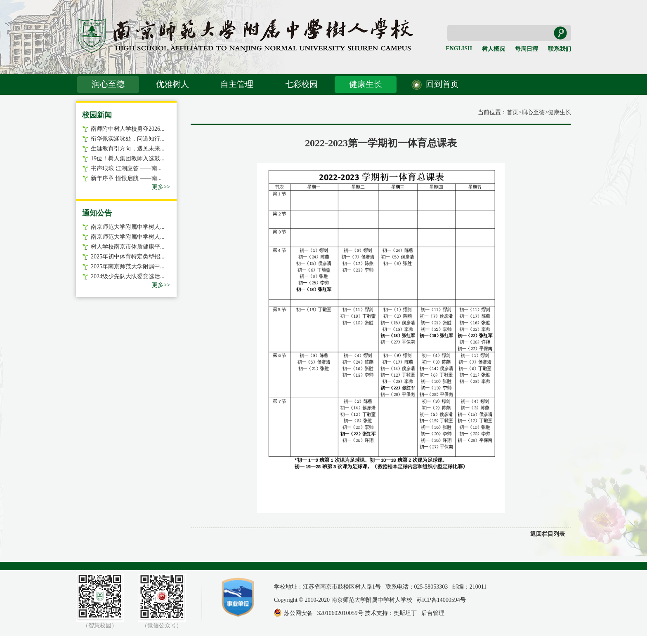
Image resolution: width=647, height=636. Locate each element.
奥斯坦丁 (405, 613)
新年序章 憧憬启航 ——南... (126, 178)
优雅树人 (172, 84)
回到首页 (442, 84)
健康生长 (365, 84)
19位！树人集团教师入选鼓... (128, 158)
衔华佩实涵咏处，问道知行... (128, 139)
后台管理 (432, 613)
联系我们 (559, 49)
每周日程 (526, 49)
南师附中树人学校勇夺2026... (128, 129)
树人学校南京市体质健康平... (128, 247)
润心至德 (108, 84)
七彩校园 (301, 84)
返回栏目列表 (547, 534)
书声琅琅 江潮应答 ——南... (126, 168)
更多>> (161, 187)
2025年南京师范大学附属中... (128, 266)
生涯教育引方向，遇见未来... (128, 149)
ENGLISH (459, 48)
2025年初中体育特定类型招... (128, 256)
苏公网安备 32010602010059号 (324, 613)
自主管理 (236, 84)
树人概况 (493, 49)
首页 (512, 112)
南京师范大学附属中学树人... (128, 227)
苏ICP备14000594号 (441, 600)
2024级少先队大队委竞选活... (128, 276)
